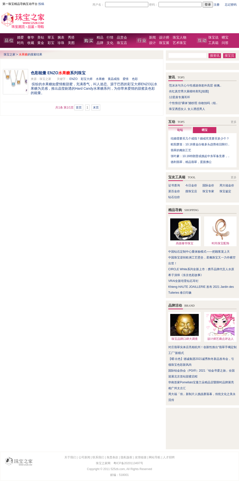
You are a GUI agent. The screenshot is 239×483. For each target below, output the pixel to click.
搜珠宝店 (191, 191)
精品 (100, 37)
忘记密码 (231, 4)
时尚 (20, 43)
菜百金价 (174, 191)
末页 (96, 107)
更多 (234, 122)
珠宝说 (213, 37)
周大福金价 (226, 185)
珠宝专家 (208, 191)
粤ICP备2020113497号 (128, 463)
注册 (216, 4)
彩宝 (51, 43)
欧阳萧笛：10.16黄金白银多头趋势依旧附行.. (200, 144)
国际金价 (208, 185)
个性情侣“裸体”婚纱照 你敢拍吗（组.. (193, 103)
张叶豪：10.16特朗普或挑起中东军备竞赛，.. (200, 156)
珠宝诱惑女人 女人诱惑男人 (187, 109)
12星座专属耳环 (179, 97)
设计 (152, 43)
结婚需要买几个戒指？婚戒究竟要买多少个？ (200, 138)
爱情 (126, 79)
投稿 (41, 4)
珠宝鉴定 (225, 191)
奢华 (30, 37)
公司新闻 (84, 457)
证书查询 (174, 185)
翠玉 (51, 37)
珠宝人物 (179, 37)
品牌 (100, 43)
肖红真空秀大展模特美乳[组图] (189, 91)
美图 (71, 43)
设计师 (164, 37)
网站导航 (154, 457)
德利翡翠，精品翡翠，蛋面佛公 (191, 162)
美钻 (40, 37)
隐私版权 (126, 457)
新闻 (152, 37)
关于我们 (70, 457)
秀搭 (71, 37)
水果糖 (100, 79)
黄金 (40, 43)
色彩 (135, 79)
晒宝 (225, 37)
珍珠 (61, 43)
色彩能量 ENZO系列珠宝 (58, 73)
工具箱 (213, 43)
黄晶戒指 (114, 79)
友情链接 (141, 457)
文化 (110, 43)
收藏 (30, 43)
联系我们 (98, 457)
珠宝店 (122, 43)
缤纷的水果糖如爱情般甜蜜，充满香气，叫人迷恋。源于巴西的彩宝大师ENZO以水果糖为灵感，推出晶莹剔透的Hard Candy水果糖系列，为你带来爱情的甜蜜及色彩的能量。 (94, 88)
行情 (110, 37)
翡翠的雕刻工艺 (181, 150)
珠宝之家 (9, 54)
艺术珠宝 (179, 43)
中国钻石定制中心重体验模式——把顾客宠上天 (199, 251)
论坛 (180, 130)
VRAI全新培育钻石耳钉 (183, 281)
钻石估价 (174, 197)
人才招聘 (169, 457)
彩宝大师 (86, 79)
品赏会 (122, 37)
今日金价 (191, 185)
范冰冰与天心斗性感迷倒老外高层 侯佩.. (195, 85)
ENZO (74, 79)
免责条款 (112, 457)
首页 (79, 107)
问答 (225, 43)
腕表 (61, 37)
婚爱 (20, 37)
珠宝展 (164, 43)
